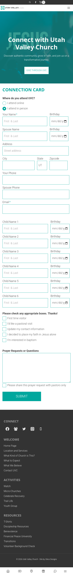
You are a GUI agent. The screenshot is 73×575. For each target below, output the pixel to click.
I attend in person (17, 108)
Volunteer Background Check (19, 546)
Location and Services (15, 450)
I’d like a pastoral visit (19, 323)
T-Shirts (8, 521)
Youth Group (10, 505)
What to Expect (12, 460)
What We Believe (13, 465)
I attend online (15, 103)
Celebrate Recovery (14, 496)
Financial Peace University (18, 536)
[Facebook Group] (15, 429)
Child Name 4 (10, 266)
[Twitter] (24, 429)
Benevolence (10, 531)
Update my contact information (25, 329)
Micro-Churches (12, 491)
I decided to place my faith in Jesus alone (31, 334)
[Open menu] (68, 7)
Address (7, 144)
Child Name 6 (10, 296)
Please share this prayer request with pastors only (36, 385)
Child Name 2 (10, 236)
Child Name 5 (10, 281)
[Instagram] (32, 429)
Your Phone (9, 173)
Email (6, 202)
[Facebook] (35, 2)
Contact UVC (11, 470)
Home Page (10, 445)
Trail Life (8, 501)
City (4, 158)
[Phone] (40, 429)
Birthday (55, 114)
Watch (7, 486)
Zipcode (54, 158)
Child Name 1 (10, 221)
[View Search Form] (30, 2)
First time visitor (16, 318)
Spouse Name (10, 129)
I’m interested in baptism (21, 340)
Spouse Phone (11, 187)
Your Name (9, 114)
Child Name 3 (10, 251)
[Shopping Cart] (42, 2)
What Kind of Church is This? (19, 455)
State (40, 158)
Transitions (10, 541)
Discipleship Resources (16, 526)
